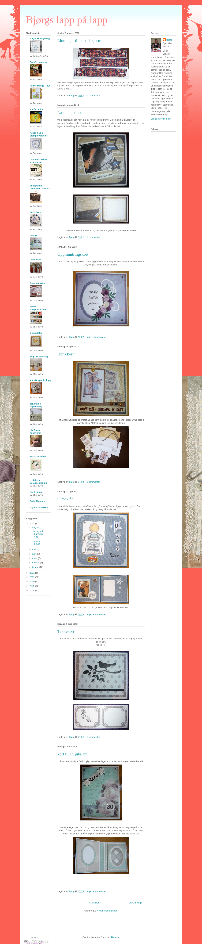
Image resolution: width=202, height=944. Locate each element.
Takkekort (65, 631)
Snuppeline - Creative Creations (40, 187)
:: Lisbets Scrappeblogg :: (38, 481)
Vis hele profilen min (161, 118)
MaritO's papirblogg (40, 380)
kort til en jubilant (72, 754)
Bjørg (169, 39)
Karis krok (35, 212)
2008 (32, 590)
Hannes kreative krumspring (38, 160)
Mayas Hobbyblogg (40, 38)
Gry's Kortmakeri (39, 507)
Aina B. (34, 235)
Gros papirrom (37, 283)
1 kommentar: (94, 95)
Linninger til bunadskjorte (79, 40)
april (34, 554)
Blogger (115, 937)
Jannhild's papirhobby (36, 405)
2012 (32, 572)
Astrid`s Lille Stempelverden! (38, 134)
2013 (32, 523)
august (36, 527)
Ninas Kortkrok (38, 456)
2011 (32, 577)
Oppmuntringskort (72, 254)
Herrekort (65, 354)
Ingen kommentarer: (97, 337)
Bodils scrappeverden (38, 308)
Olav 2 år (65, 499)
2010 (32, 581)
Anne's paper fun (39, 62)
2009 (32, 586)
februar (36, 562)
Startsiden (94, 902)
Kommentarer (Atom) (107, 910)
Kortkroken (36, 492)
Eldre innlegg (135, 902)
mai (34, 549)
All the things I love (40, 85)
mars (35, 558)
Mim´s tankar (37, 109)
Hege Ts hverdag (39, 356)
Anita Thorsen (37, 501)
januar (35, 567)
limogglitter (36, 333)
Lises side (35, 259)
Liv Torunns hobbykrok (36, 431)
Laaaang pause (69, 112)
